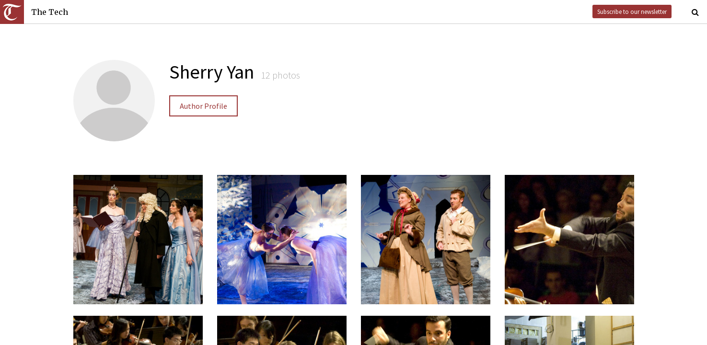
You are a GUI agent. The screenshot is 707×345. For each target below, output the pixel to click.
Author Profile (203, 106)
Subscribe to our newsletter (632, 11)
